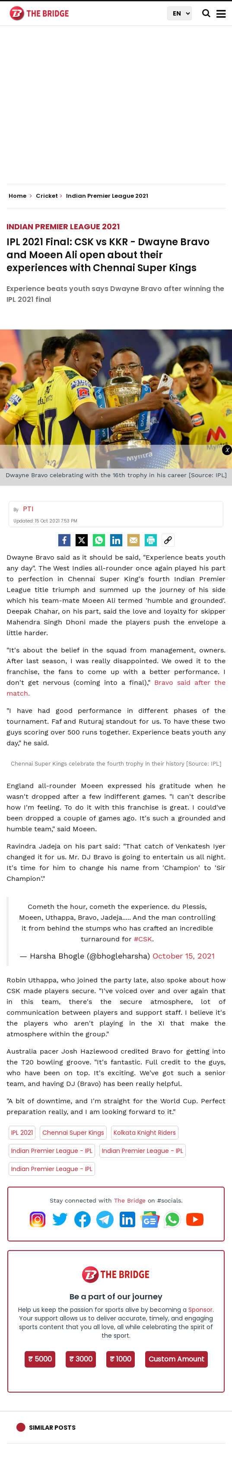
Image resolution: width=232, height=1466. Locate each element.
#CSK (143, 939)
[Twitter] (81, 540)
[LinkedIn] (116, 540)
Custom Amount (176, 1359)
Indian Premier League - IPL (51, 1150)
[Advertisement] (119, 112)
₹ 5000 (40, 1359)
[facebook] (64, 540)
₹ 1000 (120, 1359)
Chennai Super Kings (73, 1132)
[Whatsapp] (98, 540)
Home (20, 196)
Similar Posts (52, 1427)
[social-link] (168, 540)
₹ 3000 (80, 1359)
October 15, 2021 (184, 956)
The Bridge (130, 1200)
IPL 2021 (22, 1132)
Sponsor (200, 1309)
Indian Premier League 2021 (63, 226)
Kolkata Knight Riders (145, 1132)
